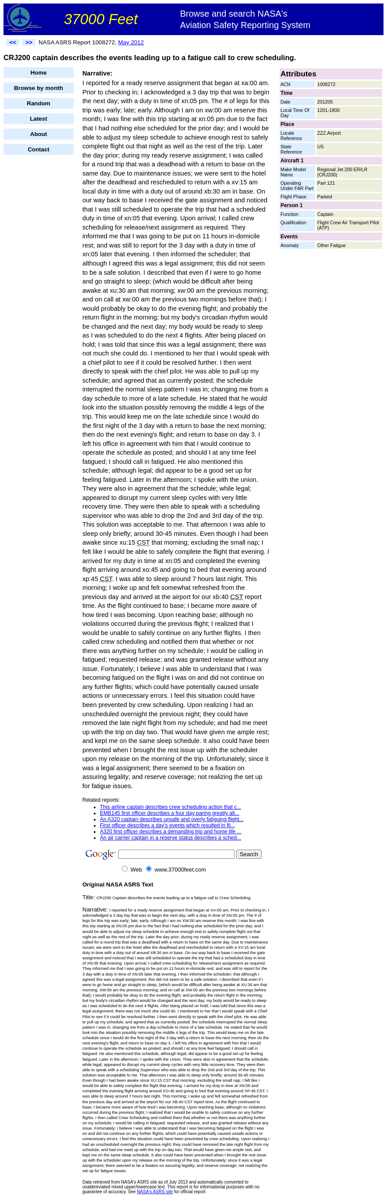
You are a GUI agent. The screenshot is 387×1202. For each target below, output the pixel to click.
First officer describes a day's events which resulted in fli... (167, 825)
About (38, 134)
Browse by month (38, 88)
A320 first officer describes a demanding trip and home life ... (170, 832)
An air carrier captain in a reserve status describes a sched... (170, 838)
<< (12, 42)
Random (38, 103)
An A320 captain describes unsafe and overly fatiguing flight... (172, 819)
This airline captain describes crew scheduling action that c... (170, 807)
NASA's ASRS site (155, 1191)
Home (38, 72)
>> (28, 42)
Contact (39, 149)
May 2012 (131, 42)
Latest (38, 118)
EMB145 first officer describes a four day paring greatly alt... (169, 813)
